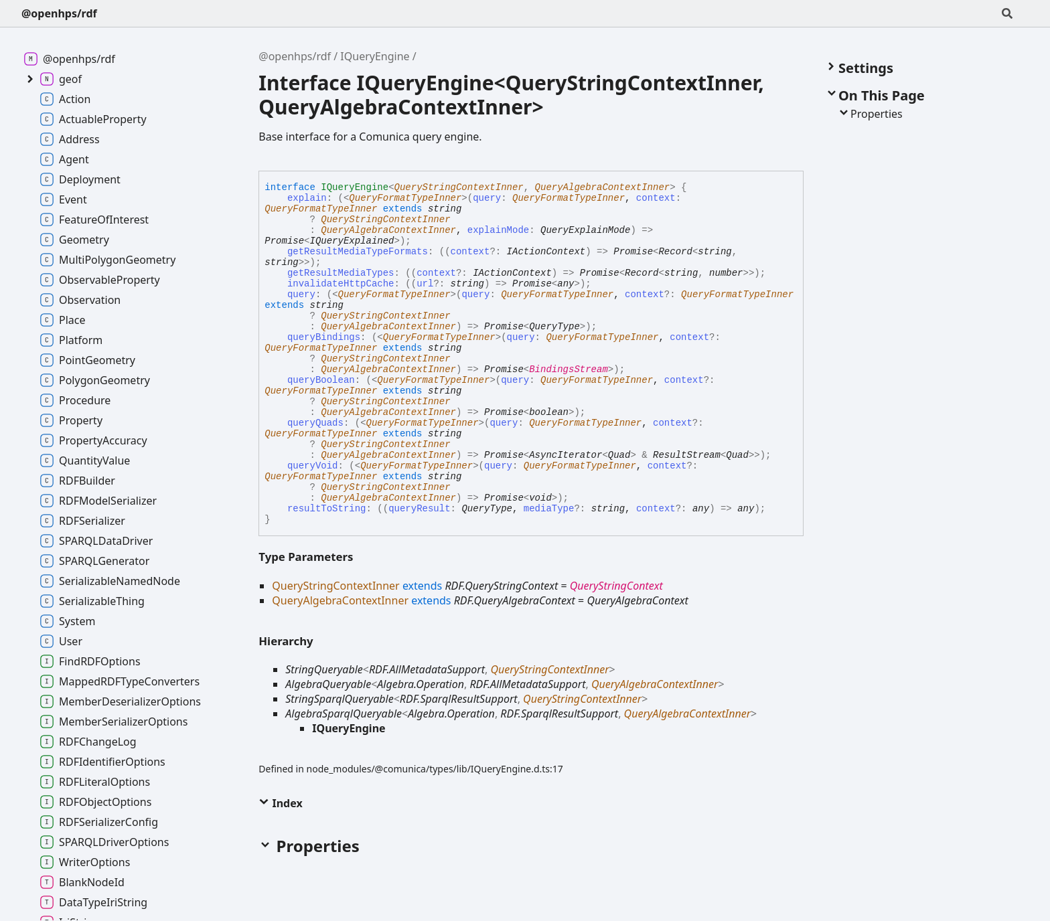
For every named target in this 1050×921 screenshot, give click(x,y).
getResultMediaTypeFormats (357, 251)
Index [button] (280, 803)
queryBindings (323, 337)
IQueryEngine (374, 56)
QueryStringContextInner (459, 187)
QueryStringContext (616, 585)
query (301, 294)
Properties (870, 113)
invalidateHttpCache (340, 283)
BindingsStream (568, 369)
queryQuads (315, 423)
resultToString (326, 508)
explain (307, 198)
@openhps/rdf (59, 13)
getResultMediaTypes (340, 273)
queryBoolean (321, 380)
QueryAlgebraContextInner (602, 187)
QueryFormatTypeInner (405, 198)
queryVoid (312, 465)
